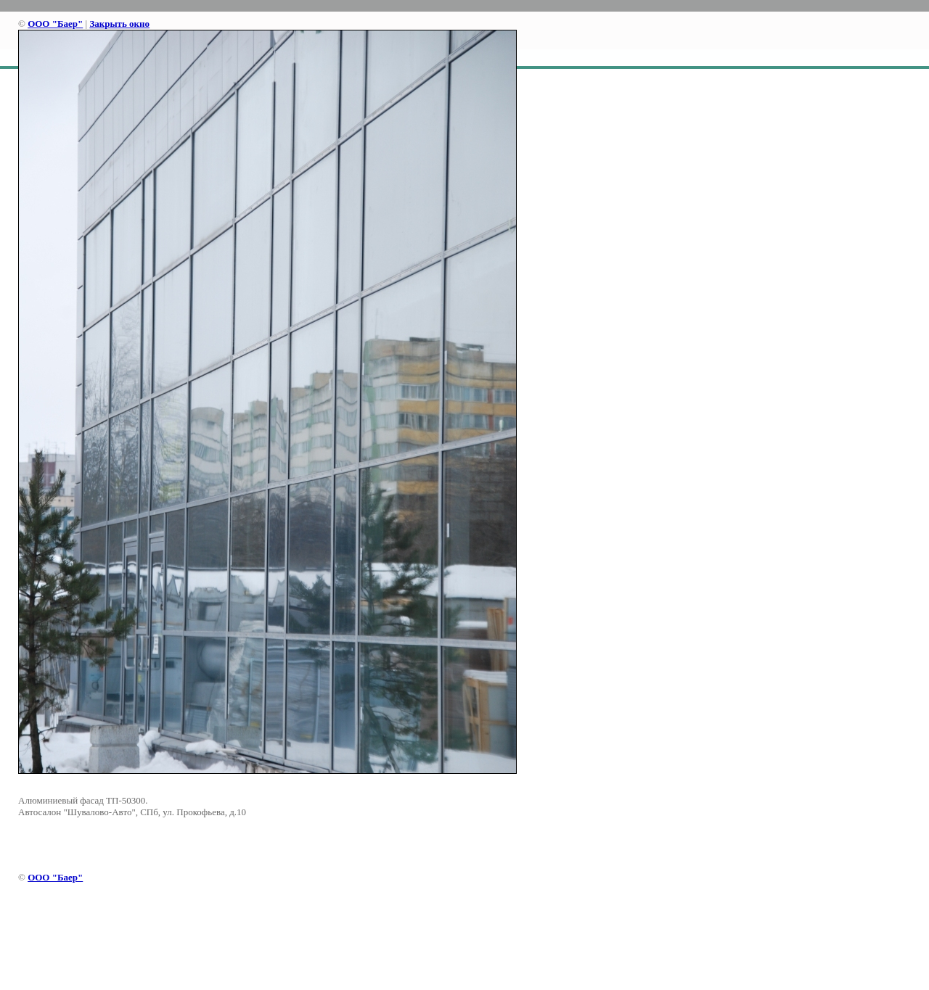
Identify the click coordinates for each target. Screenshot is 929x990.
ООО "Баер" (55, 23)
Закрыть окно (119, 23)
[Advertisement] (464, 939)
